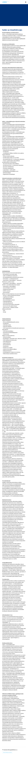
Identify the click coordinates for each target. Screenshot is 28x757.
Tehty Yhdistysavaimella (7, 752)
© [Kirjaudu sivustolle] (3, 749)
